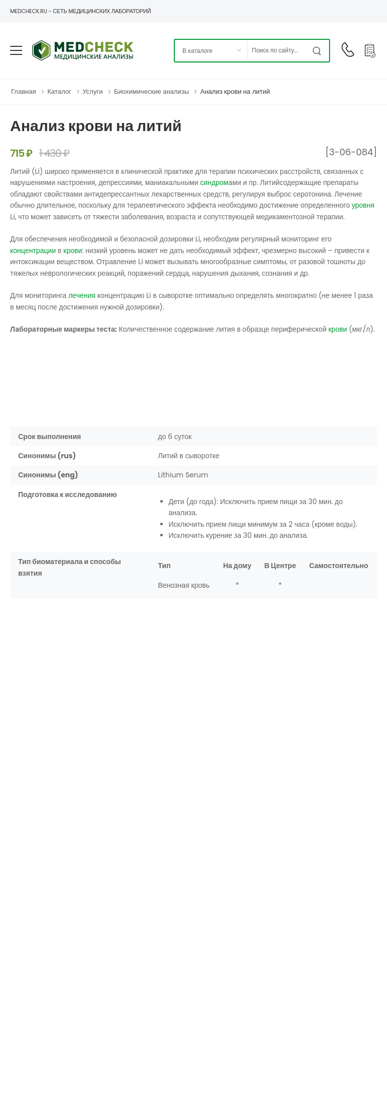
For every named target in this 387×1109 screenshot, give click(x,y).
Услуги (93, 91)
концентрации (33, 250)
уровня (363, 205)
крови (72, 250)
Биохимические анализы (151, 91)
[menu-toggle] (16, 50)
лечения (82, 295)
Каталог (59, 91)
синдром (214, 182)
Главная (23, 91)
